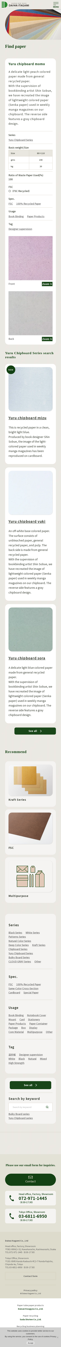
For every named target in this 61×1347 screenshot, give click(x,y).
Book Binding (16, 216)
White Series (33, 932)
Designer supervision (20, 229)
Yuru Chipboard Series (20, 140)
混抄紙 (12, 1054)
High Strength (16, 1063)
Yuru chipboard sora (26, 668)
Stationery (34, 1019)
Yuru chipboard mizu (27, 424)
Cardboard (14, 992)
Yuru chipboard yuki (27, 530)
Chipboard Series (17, 949)
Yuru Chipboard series (20, 1118)
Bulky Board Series (19, 957)
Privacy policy (30, 1290)
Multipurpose (34, 1032)
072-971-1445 (33, 1198)
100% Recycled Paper (28, 204)
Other (37, 961)
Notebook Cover (36, 1015)
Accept (30, 1343)
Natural (32, 1058)
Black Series (15, 932)
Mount (12, 1019)
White (11, 1058)
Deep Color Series (18, 945)
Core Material (16, 1032)
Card (22, 1019)
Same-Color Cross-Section (23, 988)
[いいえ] (57, 1337)
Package (13, 1027)
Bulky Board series (19, 1114)
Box (23, 1027)
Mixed (43, 1058)
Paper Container (38, 1023)
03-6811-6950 (33, 1216)
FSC (10, 204)
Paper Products (35, 216)
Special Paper (30, 992)
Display (33, 1027)
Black (22, 1058)
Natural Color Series (19, 941)
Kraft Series (38, 945)
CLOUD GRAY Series (19, 961)
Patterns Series (17, 936)
